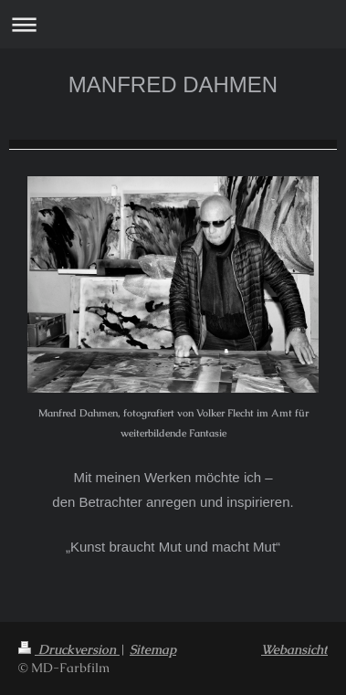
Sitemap (153, 649)
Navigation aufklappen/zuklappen (173, 24)
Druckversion (69, 649)
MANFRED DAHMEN (173, 84)
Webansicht (294, 649)
